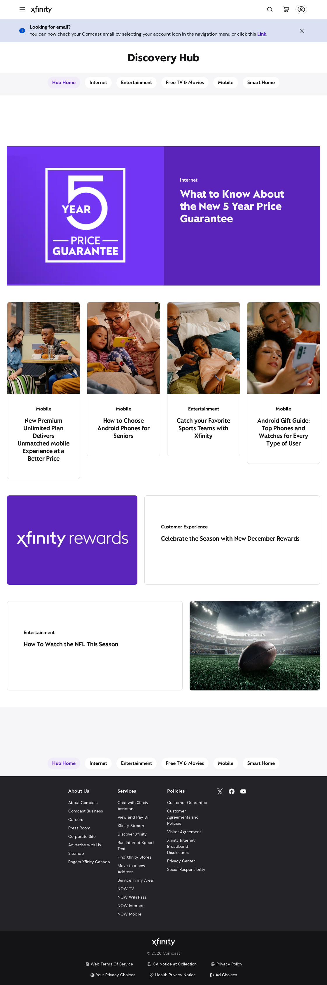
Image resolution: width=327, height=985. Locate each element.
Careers (75, 819)
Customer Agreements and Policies (183, 817)
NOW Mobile (129, 914)
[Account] (301, 9)
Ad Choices (223, 974)
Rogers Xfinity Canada (89, 861)
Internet (98, 82)
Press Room (79, 828)
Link (261, 34)
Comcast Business (85, 811)
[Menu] (22, 9)
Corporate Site (82, 836)
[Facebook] (231, 791)
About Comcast (83, 802)
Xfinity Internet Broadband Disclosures (181, 846)
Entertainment (136, 82)
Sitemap (76, 853)
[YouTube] (243, 791)
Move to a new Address (131, 868)
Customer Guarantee (187, 802)
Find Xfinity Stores (134, 857)
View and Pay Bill (133, 817)
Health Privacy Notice (172, 974)
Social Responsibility (186, 869)
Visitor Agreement (184, 831)
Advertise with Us (84, 844)
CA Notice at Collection (172, 964)
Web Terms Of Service (109, 964)
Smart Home (261, 82)
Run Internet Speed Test (136, 845)
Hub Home (64, 82)
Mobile (225, 82)
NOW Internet (131, 905)
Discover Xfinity (132, 834)
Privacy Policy (226, 964)
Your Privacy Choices (112, 974)
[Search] (270, 9)
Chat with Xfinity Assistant (133, 805)
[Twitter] (219, 791)
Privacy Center (181, 861)
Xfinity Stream (131, 825)
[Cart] (286, 9)
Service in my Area (135, 880)
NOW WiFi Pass (132, 897)
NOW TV (126, 888)
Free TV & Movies (185, 82)
